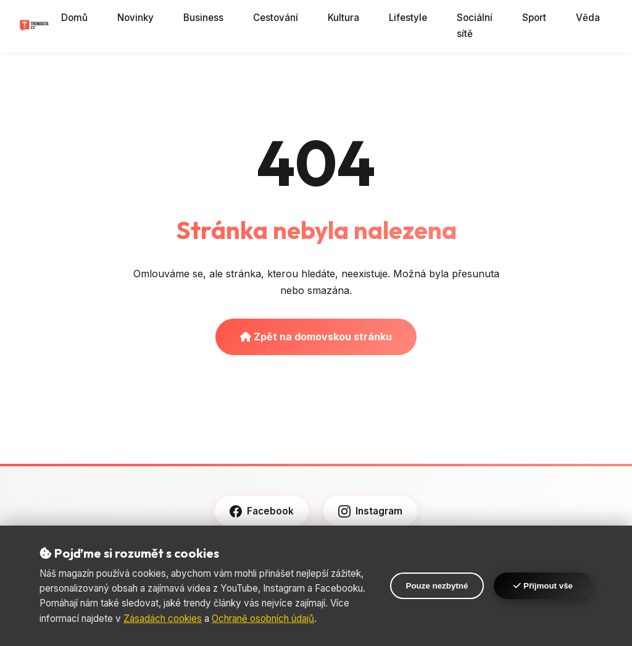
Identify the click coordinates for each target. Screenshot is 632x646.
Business (203, 17)
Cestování (275, 17)
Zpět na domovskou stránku (316, 336)
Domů (74, 17)
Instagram (370, 511)
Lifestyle (408, 17)
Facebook (262, 511)
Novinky (135, 17)
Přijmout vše (543, 585)
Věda (588, 17)
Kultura (343, 17)
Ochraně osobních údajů (263, 618)
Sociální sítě (475, 26)
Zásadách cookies (162, 618)
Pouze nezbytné (437, 585)
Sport (534, 17)
